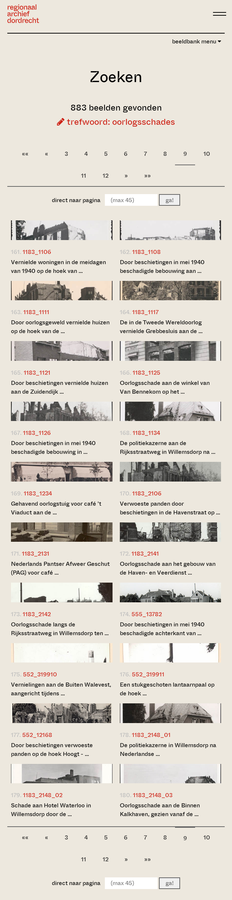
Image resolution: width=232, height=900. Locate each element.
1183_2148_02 (42, 795)
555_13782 (147, 614)
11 (83, 175)
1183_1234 (38, 493)
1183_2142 (37, 614)
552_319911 (148, 674)
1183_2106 (146, 493)
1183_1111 (36, 312)
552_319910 (40, 674)
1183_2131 (35, 553)
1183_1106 (37, 252)
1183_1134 (146, 433)
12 (106, 175)
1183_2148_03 (152, 795)
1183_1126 (37, 433)
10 (207, 154)
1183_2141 (145, 553)
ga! (170, 200)
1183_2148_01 (151, 735)
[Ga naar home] (23, 13)
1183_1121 (37, 372)
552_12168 (37, 735)
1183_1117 (145, 312)
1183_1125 (146, 372)
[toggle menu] (219, 14)
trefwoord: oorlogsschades (116, 122)
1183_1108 (146, 252)
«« (25, 154)
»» (147, 175)
